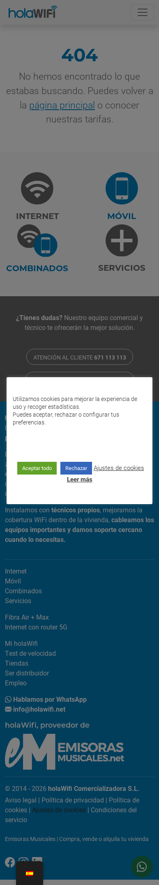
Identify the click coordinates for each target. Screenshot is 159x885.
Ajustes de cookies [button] (119, 467)
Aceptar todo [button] (37, 467)
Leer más (79, 479)
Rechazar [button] (76, 467)
